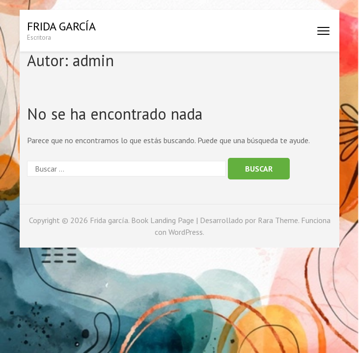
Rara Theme (278, 220)
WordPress (185, 232)
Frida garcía (61, 26)
